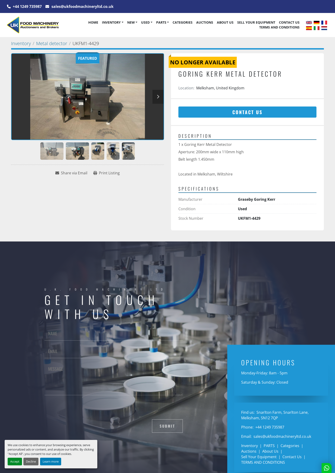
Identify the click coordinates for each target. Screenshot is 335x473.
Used (145, 22)
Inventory (111, 22)
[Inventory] (21, 43)
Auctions (204, 22)
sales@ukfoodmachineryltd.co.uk (82, 6)
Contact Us (289, 22)
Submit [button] (167, 426)
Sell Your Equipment (256, 22)
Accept (14, 461)
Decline (31, 461)
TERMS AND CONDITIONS (279, 27)
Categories (183, 22)
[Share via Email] (71, 173)
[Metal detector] (51, 43)
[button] (112, 22)
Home (93, 22)
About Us (225, 22)
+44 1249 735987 (27, 6)
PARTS (161, 22)
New (131, 22)
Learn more (51, 461)
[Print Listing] (106, 173)
